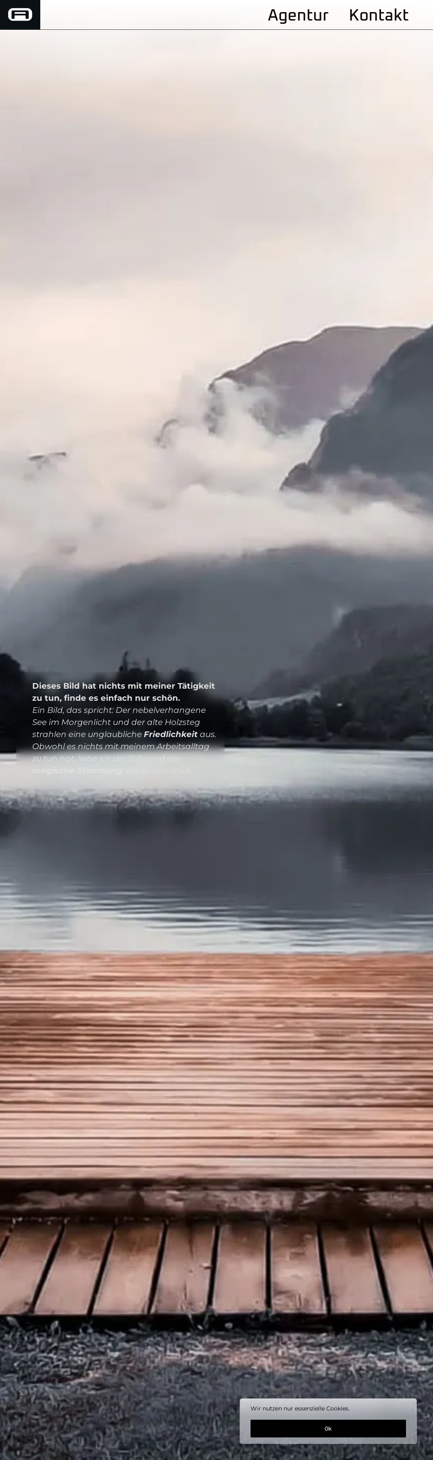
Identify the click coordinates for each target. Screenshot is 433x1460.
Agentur (298, 16)
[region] (328, 1421)
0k (328, 1428)
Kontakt (379, 16)
